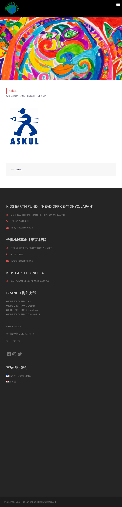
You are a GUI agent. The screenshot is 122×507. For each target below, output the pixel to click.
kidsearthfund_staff (37, 96)
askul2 (19, 169)
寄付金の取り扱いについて (20, 333)
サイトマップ (13, 340)
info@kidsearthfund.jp (22, 227)
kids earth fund (28, 501)
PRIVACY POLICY (14, 326)
